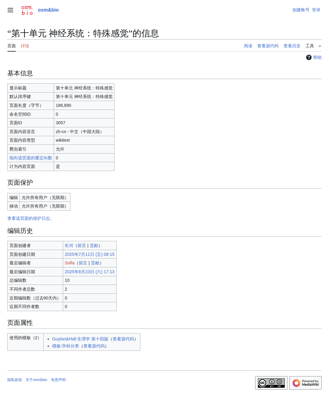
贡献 (94, 245)
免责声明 (58, 380)
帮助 (313, 57)
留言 (82, 245)
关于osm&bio (36, 380)
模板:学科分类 (65, 345)
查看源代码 (123, 338)
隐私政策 (14, 380)
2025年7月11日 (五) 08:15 (89, 254)
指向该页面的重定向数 (30, 157)
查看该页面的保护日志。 (30, 218)
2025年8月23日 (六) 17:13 (89, 271)
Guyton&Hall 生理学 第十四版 (80, 338)
